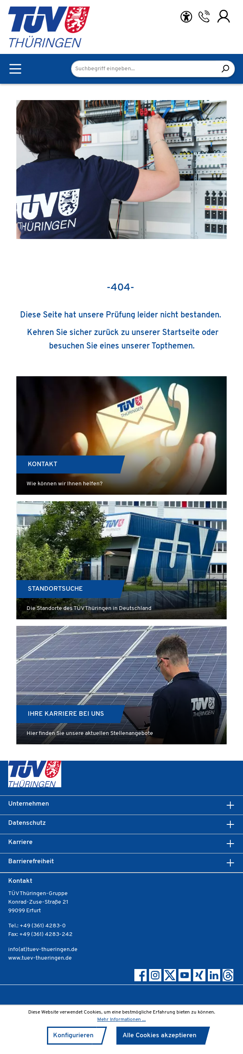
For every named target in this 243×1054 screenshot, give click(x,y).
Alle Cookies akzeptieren (159, 1035)
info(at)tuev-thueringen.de (43, 950)
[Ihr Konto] (223, 16)
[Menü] (15, 68)
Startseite (181, 333)
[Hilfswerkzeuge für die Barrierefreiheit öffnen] (186, 17)
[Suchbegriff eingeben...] (143, 68)
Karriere (20, 842)
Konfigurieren (73, 1035)
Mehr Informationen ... (121, 1019)
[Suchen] (225, 68)
